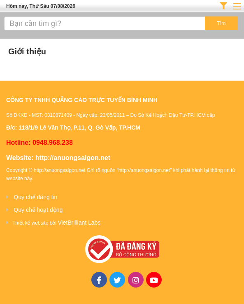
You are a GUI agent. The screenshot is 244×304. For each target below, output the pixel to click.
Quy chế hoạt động (38, 210)
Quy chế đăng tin (35, 197)
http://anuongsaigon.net (72, 157)
